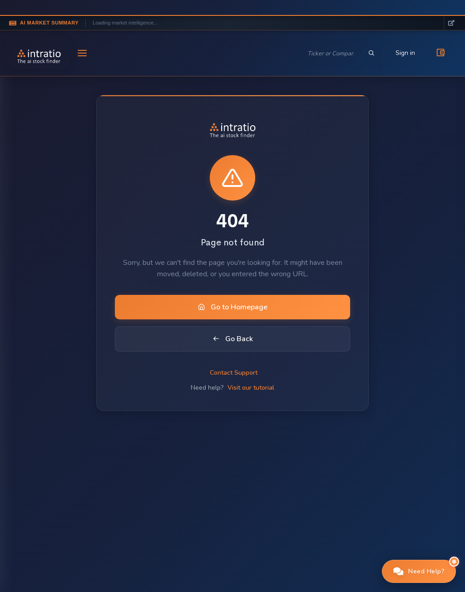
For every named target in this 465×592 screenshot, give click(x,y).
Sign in (405, 53)
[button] (419, 571)
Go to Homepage (232, 307)
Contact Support (233, 372)
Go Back (233, 339)
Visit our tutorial (251, 387)
